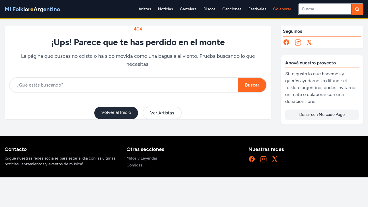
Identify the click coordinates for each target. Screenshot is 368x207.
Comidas (134, 165)
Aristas (145, 9)
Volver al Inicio (116, 112)
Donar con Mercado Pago (322, 114)
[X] (309, 42)
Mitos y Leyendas (142, 158)
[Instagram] (297, 42)
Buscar (252, 85)
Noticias (165, 9)
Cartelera (188, 9)
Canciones (232, 9)
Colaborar (282, 9)
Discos (210, 9)
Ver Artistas (162, 113)
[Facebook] (286, 42)
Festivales (257, 9)
